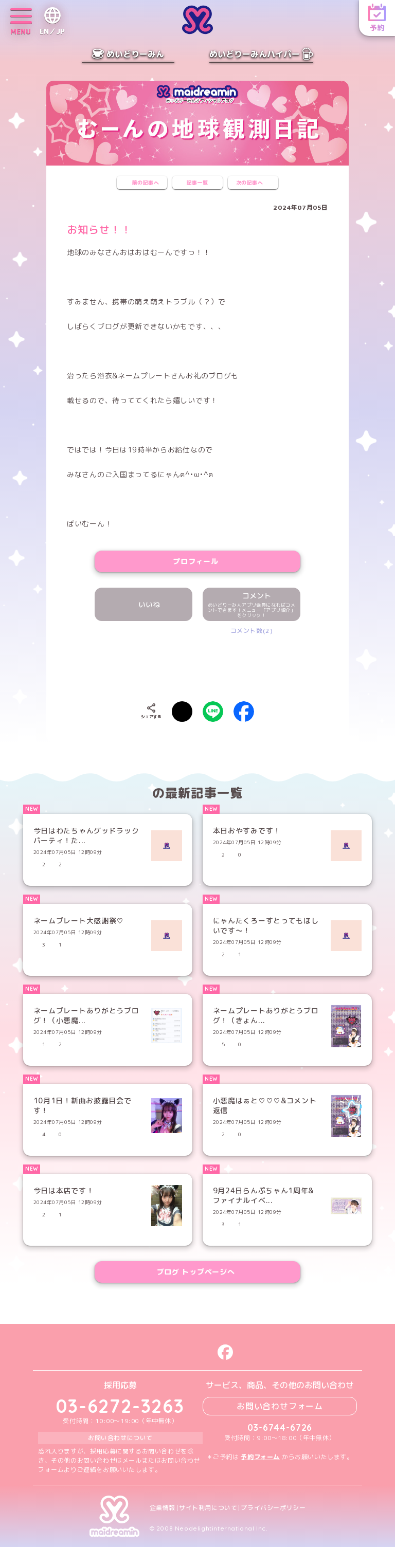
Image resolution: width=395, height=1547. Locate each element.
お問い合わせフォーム (280, 1406)
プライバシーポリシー (273, 1508)
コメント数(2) (251, 630)
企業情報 (162, 1508)
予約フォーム (260, 1456)
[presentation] (197, 666)
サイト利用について (208, 1508)
